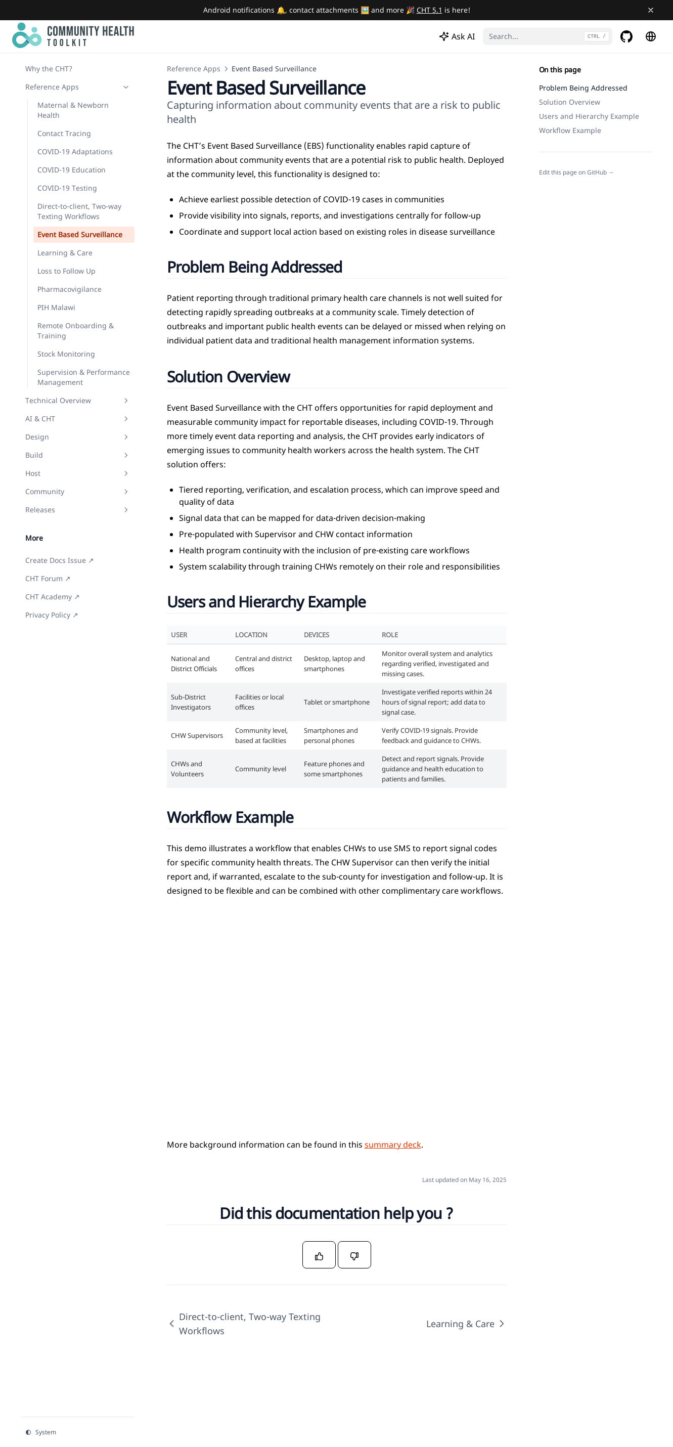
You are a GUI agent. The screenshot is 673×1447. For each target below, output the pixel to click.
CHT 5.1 (429, 10)
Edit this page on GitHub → (576, 172)
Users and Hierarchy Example (589, 116)
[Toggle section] (125, 87)
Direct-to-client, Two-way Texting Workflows (244, 1323)
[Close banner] (651, 10)
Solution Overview (569, 102)
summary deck (393, 1144)
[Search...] (547, 36)
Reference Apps (193, 68)
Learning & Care (466, 1324)
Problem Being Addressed (583, 88)
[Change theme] (77, 1432)
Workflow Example (570, 130)
